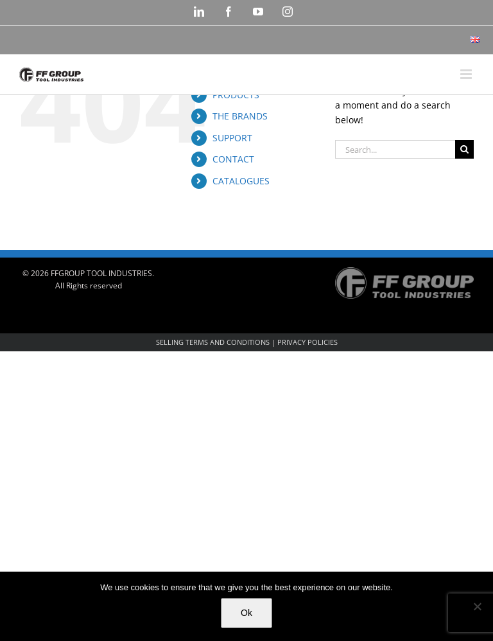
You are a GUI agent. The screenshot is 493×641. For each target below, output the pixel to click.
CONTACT (233, 159)
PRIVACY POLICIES (307, 342)
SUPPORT (232, 138)
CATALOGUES (241, 181)
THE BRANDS (240, 116)
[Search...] (395, 149)
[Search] (464, 149)
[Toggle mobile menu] (467, 74)
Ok (246, 613)
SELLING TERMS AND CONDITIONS (213, 342)
